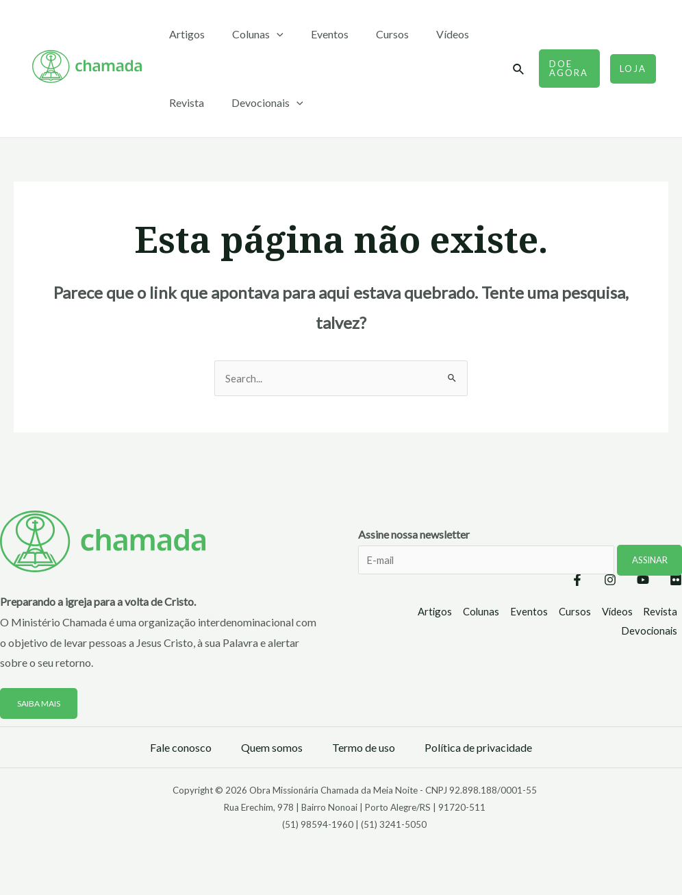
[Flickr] (676, 581)
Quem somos (272, 748)
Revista (183, 102)
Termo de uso (363, 748)
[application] (268, 34)
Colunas (249, 34)
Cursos (373, 33)
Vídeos (428, 33)
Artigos (184, 33)
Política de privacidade (478, 748)
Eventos (316, 33)
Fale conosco (181, 748)
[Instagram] (583, 581)
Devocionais (259, 103)
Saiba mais (41, 703)
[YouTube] (629, 581)
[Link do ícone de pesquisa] (515, 69)
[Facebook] (536, 581)
